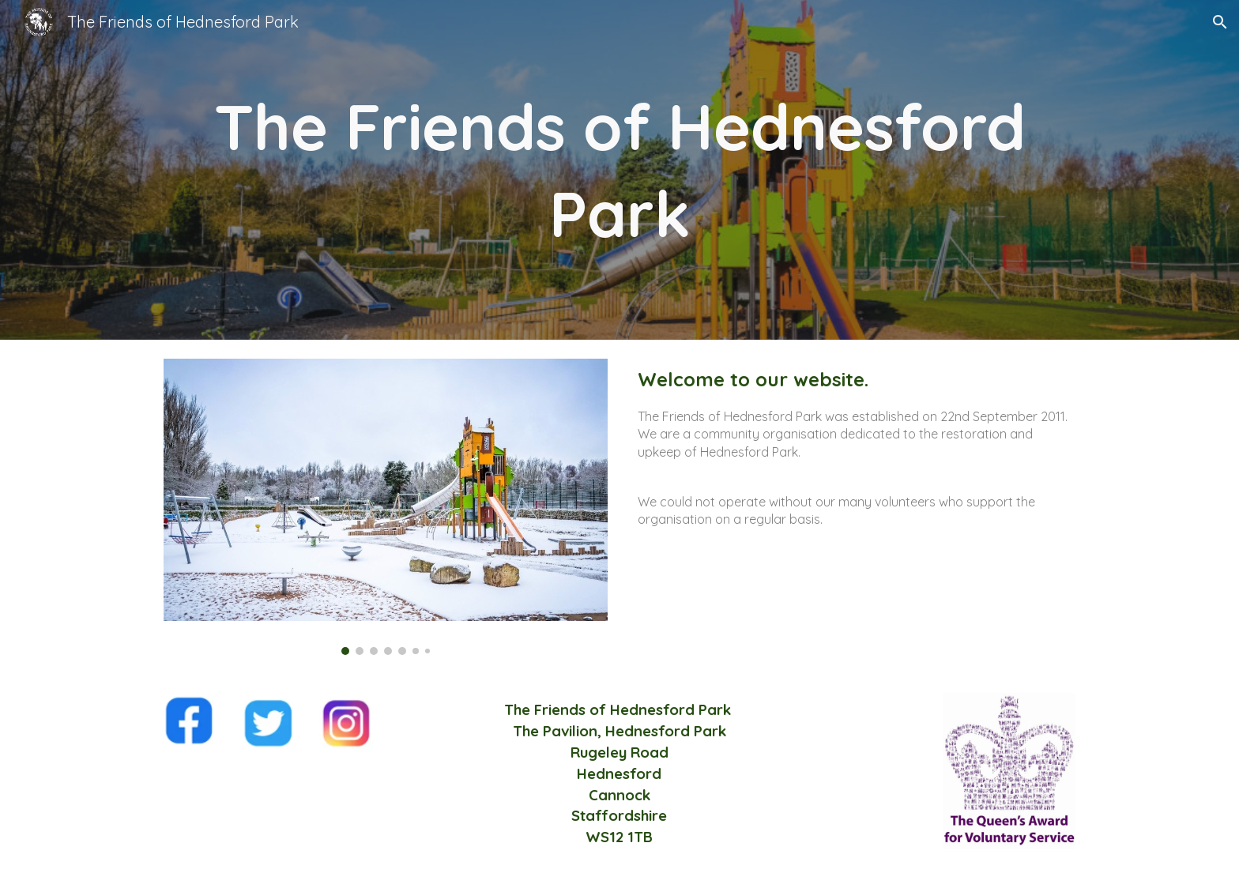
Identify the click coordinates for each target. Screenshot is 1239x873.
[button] (1220, 22)
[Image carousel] (386, 507)
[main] (619, 170)
